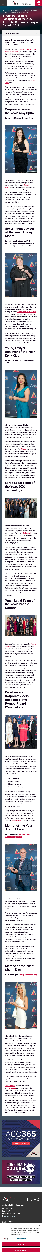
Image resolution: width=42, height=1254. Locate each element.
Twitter (31, 1199)
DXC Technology (27, 533)
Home (3, 10)
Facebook (27, 1199)
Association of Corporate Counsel (21, 3)
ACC (8, 1199)
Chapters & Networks (13, 10)
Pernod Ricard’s (18, 820)
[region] (21, 1238)
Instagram (38, 1199)
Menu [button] (3, 4)
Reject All (21, 1244)
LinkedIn (34, 1199)
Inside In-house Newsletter (19, 12)
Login (38, 4)
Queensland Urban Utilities (26, 312)
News (6, 12)
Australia (34, 10)
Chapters (26, 10)
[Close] (39, 1225)
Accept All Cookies (21, 1250)
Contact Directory (10, 1216)
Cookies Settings (21, 1238)
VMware (23, 449)
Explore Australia (12, 33)
